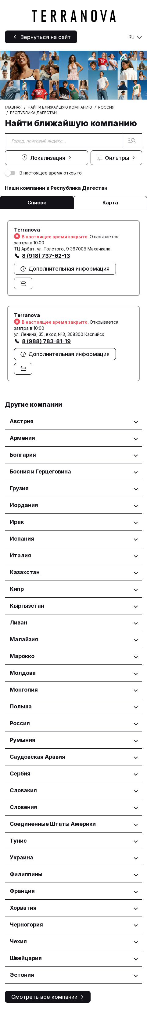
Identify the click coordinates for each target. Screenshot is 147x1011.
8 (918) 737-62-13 (46, 256)
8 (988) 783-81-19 (46, 341)
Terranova (27, 230)
